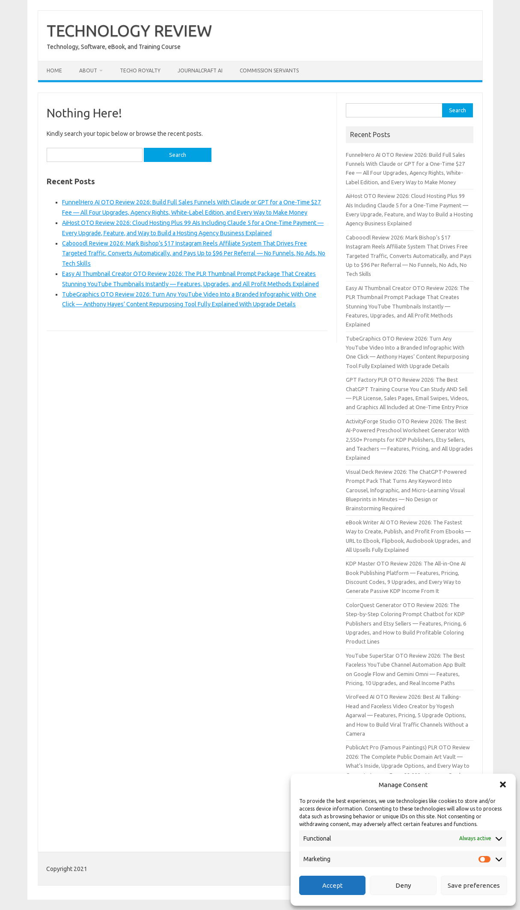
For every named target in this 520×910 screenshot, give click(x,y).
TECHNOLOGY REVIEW (129, 30)
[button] (503, 784)
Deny (403, 885)
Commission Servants (269, 70)
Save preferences (474, 885)
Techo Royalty (140, 70)
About (88, 70)
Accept (332, 885)
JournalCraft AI (200, 70)
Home (54, 70)
